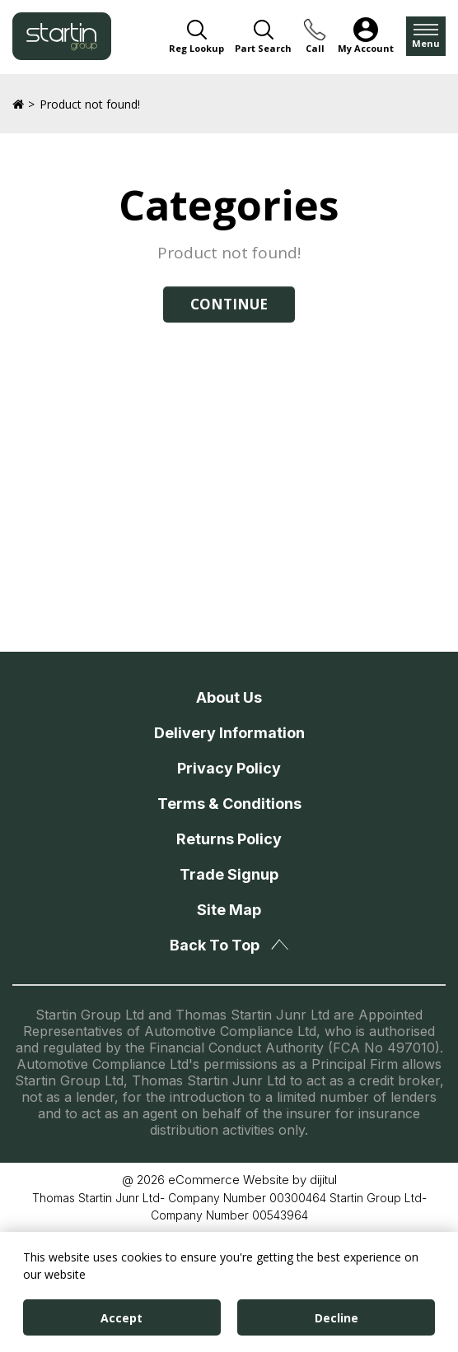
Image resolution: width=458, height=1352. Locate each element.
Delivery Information (229, 732)
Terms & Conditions (229, 803)
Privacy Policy (229, 768)
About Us (229, 697)
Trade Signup (229, 874)
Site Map (229, 909)
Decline (336, 1318)
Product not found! (90, 104)
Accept (121, 1318)
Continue (229, 304)
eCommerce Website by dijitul (252, 1179)
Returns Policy (229, 839)
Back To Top (229, 945)
